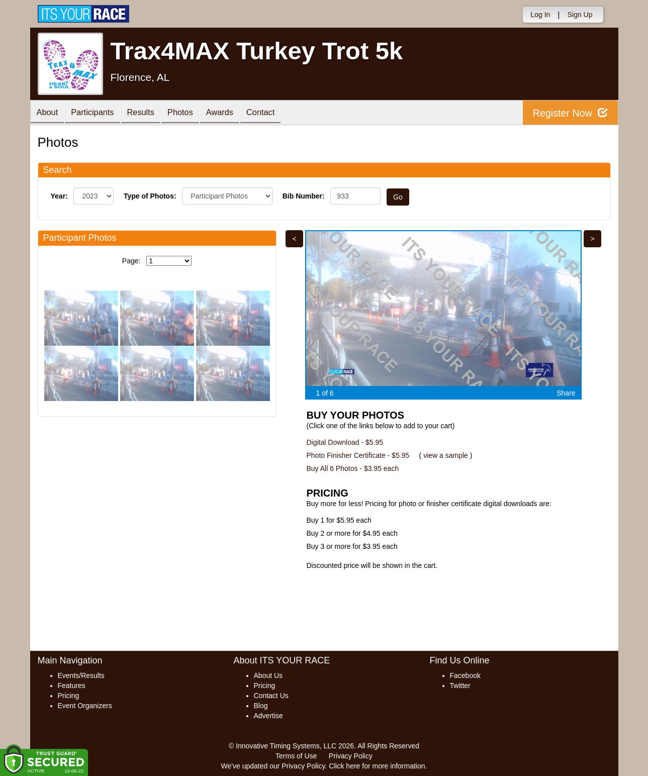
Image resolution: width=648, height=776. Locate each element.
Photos (193, 113)
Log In (540, 15)
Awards (237, 113)
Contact (281, 113)
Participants (98, 113)
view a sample (445, 455)
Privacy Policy (351, 756)
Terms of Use (296, 756)
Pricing (68, 696)
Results (150, 113)
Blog (261, 706)
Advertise (268, 716)
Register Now (570, 113)
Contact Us (271, 696)
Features (71, 686)
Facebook (465, 675)
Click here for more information (377, 766)
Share (566, 393)
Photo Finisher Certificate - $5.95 (358, 455)
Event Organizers (85, 706)
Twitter (460, 686)
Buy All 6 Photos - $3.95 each (353, 468)
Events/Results (81, 675)
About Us (268, 675)
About (49, 113)
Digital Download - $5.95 (345, 442)
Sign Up (580, 15)
